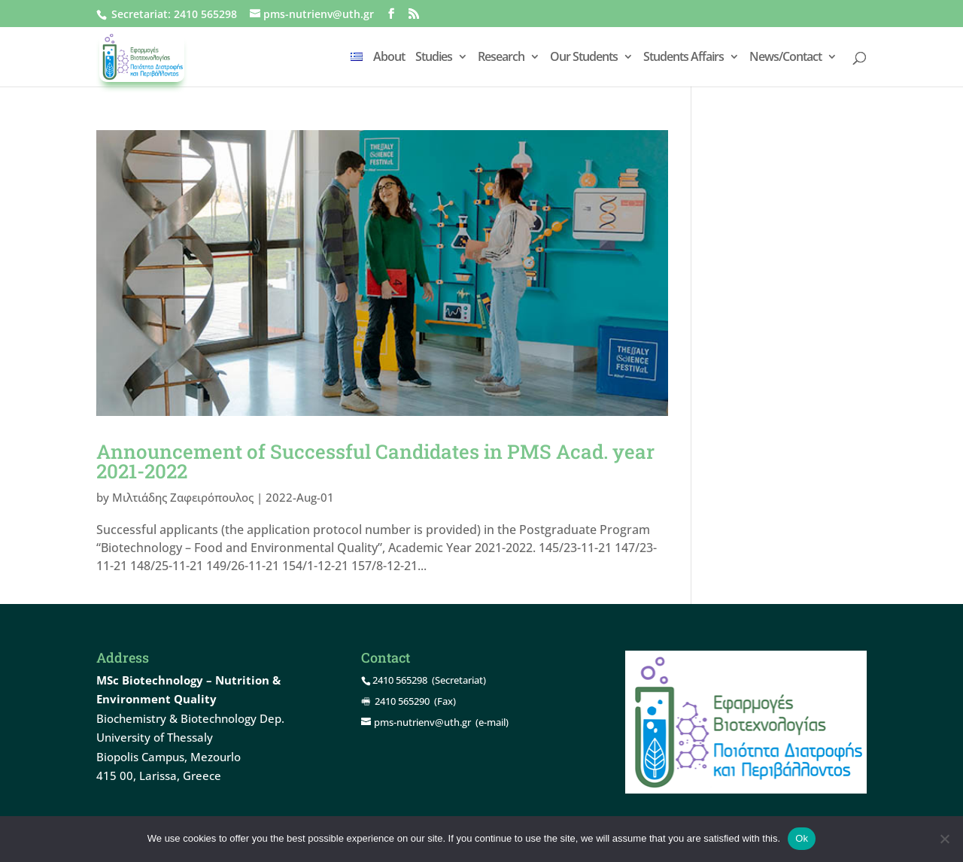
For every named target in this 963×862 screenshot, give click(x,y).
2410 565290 (402, 701)
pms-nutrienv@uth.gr (422, 722)
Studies (433, 58)
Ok (801, 838)
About (389, 58)
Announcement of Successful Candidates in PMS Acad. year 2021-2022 (375, 461)
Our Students (584, 58)
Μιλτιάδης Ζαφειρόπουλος (183, 497)
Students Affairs (683, 58)
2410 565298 (205, 14)
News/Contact (785, 58)
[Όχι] (944, 838)
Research (501, 58)
